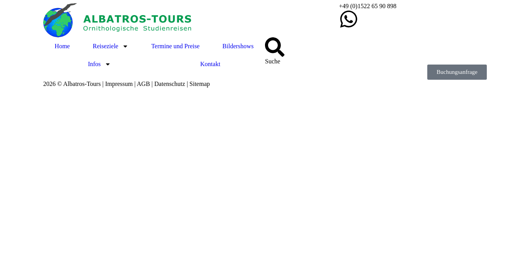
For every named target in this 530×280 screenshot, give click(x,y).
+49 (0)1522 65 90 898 (368, 6)
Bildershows (238, 46)
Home (62, 46)
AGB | (145, 83)
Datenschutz (169, 83)
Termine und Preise (175, 46)
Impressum (119, 83)
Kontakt (210, 64)
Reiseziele (110, 46)
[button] (457, 72)
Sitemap (200, 83)
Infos (99, 64)
